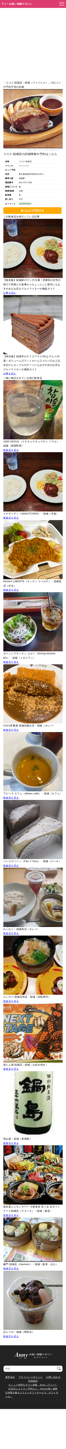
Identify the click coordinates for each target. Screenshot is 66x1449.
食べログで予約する (32, 210)
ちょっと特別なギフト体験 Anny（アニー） (33, 1385)
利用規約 (33, 1381)
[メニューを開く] (60, 4)
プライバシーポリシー (30, 1377)
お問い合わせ (53, 1377)
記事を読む (9, 292)
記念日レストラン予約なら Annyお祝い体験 (33, 1388)
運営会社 (10, 1377)
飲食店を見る (11, 450)
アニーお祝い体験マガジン (17, 3)
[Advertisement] (33, 42)
